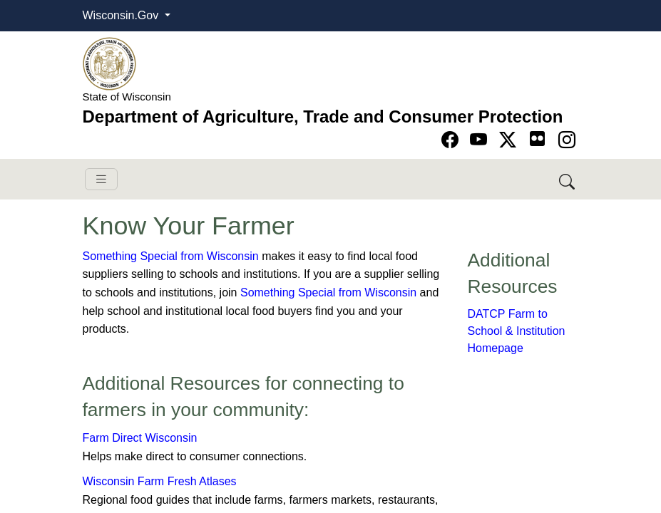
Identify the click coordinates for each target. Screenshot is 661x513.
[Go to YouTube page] (481, 140)
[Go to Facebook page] (452, 140)
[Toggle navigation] (101, 179)
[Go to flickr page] (537, 138)
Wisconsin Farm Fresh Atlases (160, 481)
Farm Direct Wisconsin (140, 438)
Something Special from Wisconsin (171, 256)
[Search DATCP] (568, 179)
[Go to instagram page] (566, 140)
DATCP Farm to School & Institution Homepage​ (516, 331)
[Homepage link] (109, 63)
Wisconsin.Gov (122, 15)
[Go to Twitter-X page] (510, 140)
